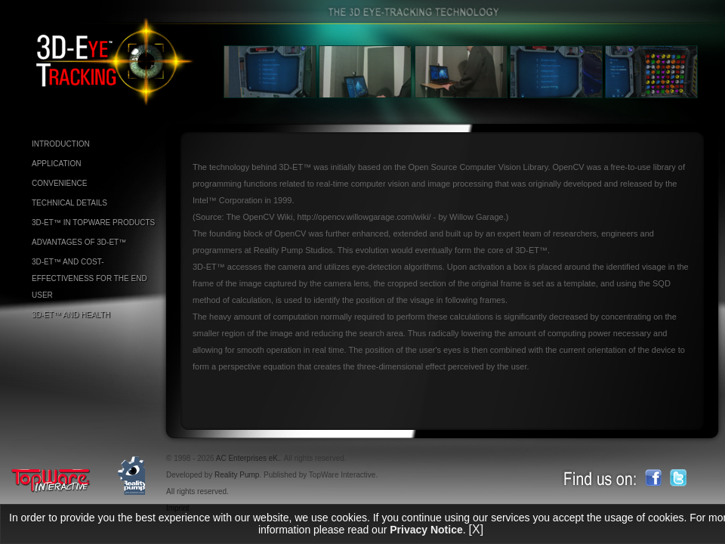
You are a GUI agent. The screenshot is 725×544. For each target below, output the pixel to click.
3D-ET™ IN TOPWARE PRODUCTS (93, 222)
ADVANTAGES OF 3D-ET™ (79, 242)
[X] (476, 529)
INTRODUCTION (61, 144)
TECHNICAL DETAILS (69, 203)
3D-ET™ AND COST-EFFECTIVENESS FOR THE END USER (89, 278)
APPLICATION (56, 163)
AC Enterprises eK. (248, 458)
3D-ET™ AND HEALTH (71, 315)
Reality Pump (236, 475)
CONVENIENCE (59, 183)
